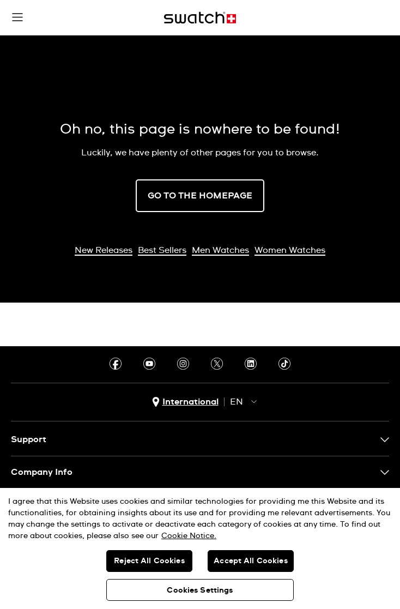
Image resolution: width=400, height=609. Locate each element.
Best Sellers (162, 250)
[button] (17, 17)
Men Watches (220, 250)
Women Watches (289, 250)
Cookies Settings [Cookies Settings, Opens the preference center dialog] (200, 590)
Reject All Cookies (149, 561)
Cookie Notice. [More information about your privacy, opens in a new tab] (188, 536)
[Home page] (200, 17)
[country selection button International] (185, 402)
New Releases (103, 250)
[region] (200, 548)
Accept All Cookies (251, 561)
